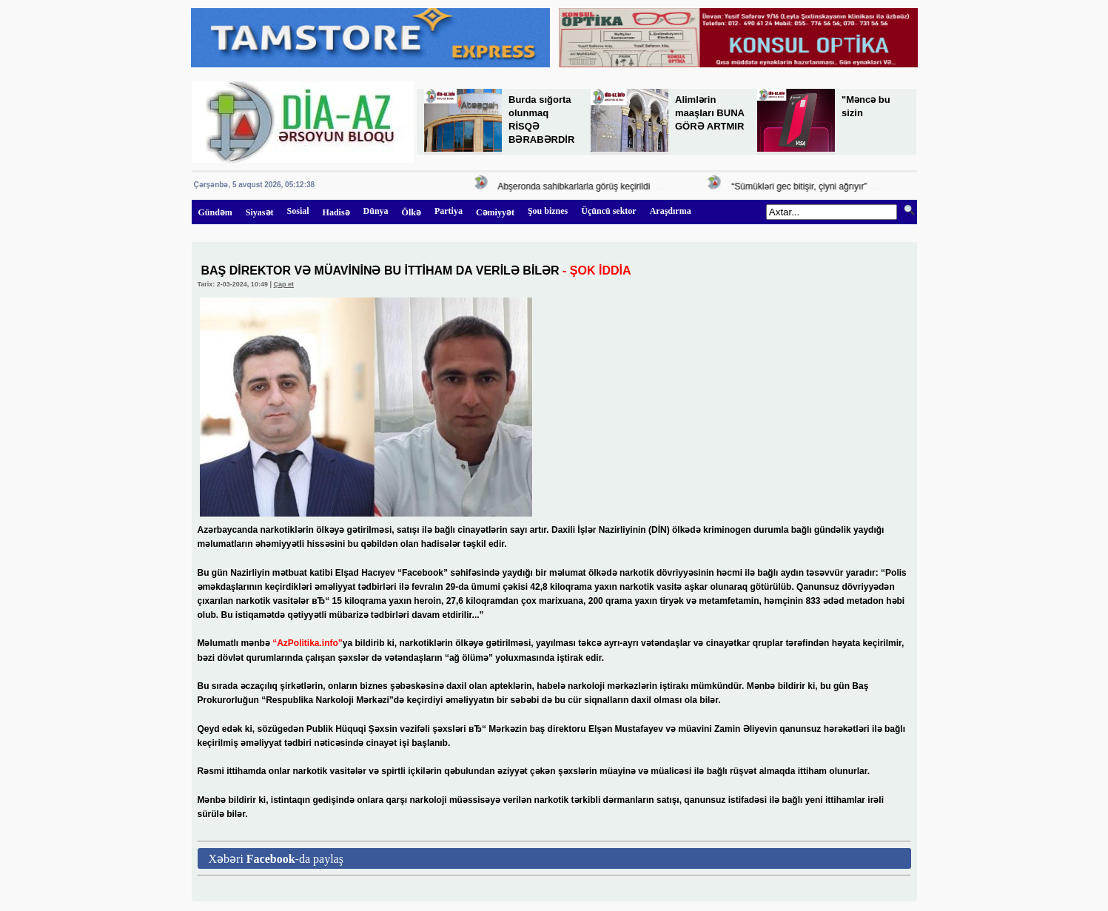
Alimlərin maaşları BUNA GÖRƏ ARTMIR (709, 113)
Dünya (376, 211)
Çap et (283, 284)
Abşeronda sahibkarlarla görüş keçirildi (575, 186)
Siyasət (260, 212)
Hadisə (336, 212)
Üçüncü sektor (608, 211)
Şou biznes (548, 211)
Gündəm (215, 212)
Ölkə (411, 212)
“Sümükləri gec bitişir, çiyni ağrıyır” (800, 186)
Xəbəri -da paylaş (276, 859)
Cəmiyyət (495, 212)
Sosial (298, 211)
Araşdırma (670, 211)
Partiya (448, 211)
